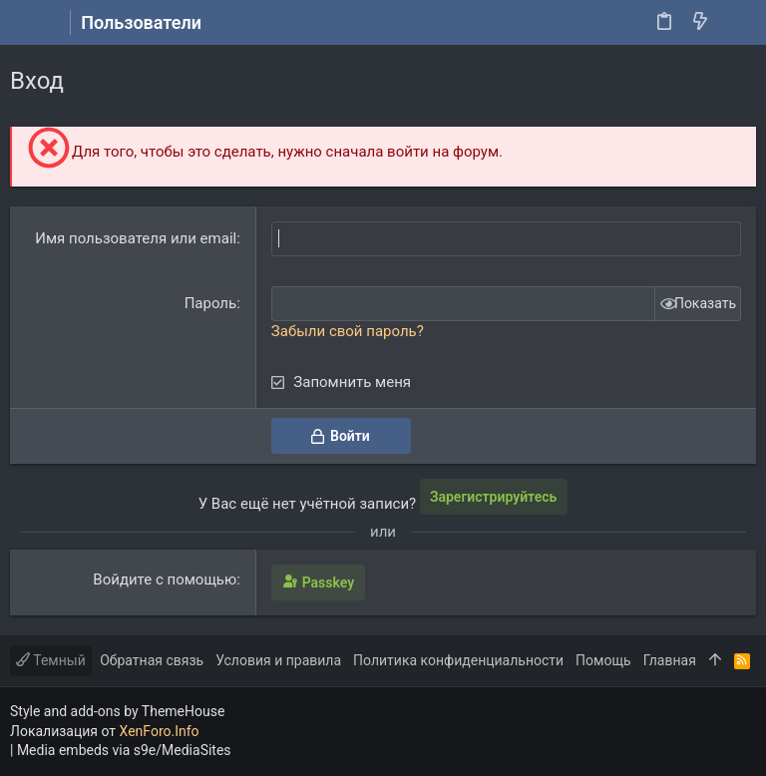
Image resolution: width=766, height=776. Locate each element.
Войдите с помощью (164, 579)
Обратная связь (151, 660)
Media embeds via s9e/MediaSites (124, 750)
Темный (51, 660)
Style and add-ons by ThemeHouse (117, 711)
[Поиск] (736, 23)
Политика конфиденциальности (458, 660)
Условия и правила (278, 660)
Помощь (603, 660)
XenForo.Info (159, 731)
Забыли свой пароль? (347, 331)
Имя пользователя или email (135, 238)
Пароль (211, 303)
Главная (669, 660)
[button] (30, 23)
